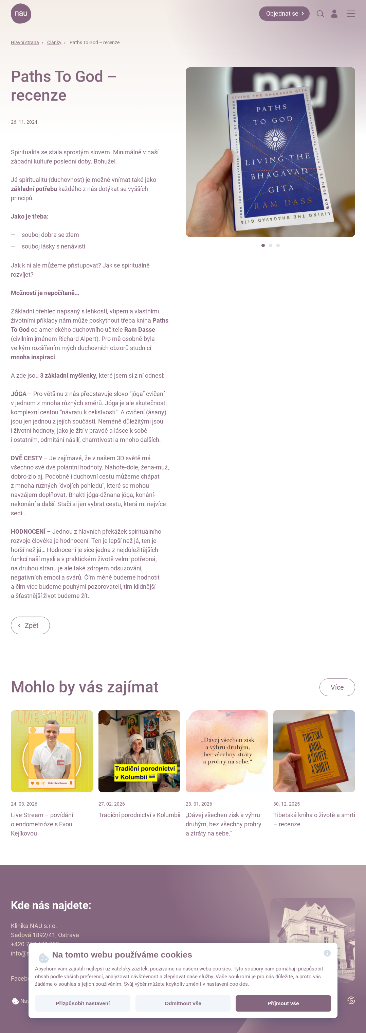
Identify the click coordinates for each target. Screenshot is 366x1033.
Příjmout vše (283, 1003)
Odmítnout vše (183, 1003)
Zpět (32, 625)
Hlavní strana (25, 42)
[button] (263, 245)
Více (337, 687)
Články (54, 42)
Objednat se (282, 13)
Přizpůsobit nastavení (83, 1003)
